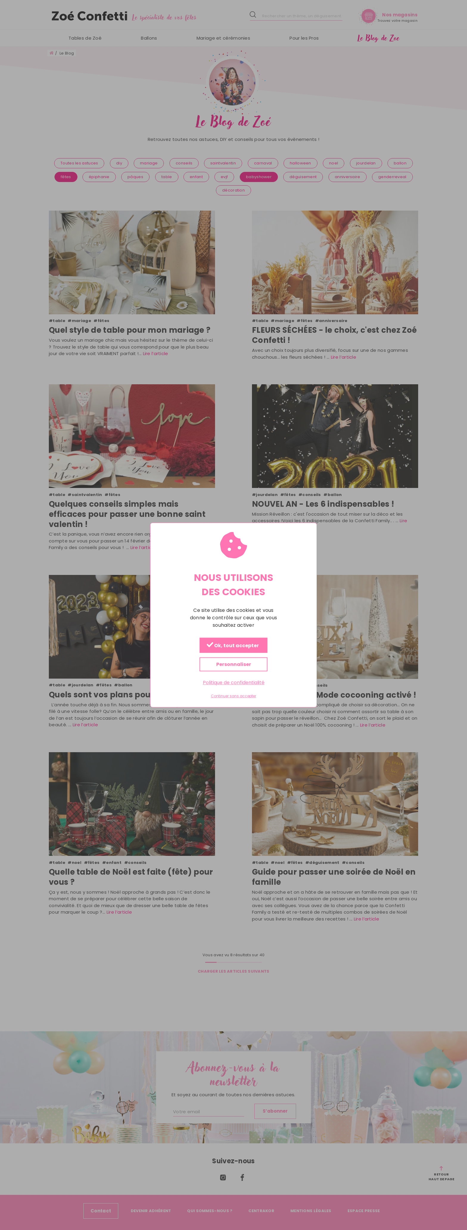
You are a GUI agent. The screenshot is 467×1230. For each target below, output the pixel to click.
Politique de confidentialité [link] (233, 682)
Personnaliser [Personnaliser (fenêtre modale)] (233, 664)
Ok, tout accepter (233, 645)
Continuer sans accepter (233, 696)
